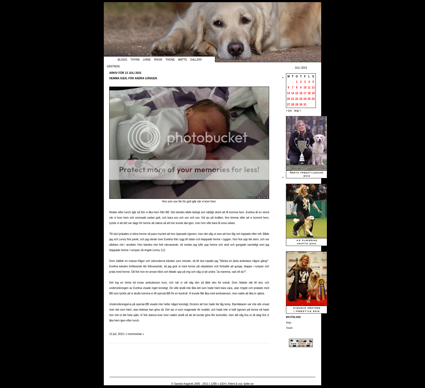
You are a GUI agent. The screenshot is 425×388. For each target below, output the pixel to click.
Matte (182, 59)
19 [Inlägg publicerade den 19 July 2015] (313, 93)
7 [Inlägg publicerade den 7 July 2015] (293, 87)
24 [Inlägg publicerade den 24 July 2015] (305, 98)
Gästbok (113, 66)
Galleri (196, 59)
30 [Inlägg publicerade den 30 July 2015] (300, 104)
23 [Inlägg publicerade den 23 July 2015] (300, 98)
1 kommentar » (135, 334)
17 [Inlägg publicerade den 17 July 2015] (305, 93)
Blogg (122, 59)
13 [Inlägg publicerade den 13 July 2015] (288, 93)
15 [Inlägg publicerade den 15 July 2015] (296, 93)
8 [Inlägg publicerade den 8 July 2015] (297, 87)
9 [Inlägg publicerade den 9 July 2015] (301, 87)
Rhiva (158, 59)
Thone (170, 59)
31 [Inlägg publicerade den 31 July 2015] (305, 104)
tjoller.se (249, 383)
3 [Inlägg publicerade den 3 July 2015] (305, 81)
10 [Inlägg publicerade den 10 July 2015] (305, 87)
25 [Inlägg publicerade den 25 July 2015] (309, 98)
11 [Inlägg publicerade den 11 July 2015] (309, 87)
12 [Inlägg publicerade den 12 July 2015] (313, 87)
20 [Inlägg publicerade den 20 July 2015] (288, 98)
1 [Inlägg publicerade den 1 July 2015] (297, 81)
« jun (289, 110)
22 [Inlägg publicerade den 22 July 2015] (296, 98)
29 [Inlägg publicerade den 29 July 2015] (296, 104)
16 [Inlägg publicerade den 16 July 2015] (300, 93)
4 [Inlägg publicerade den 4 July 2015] (309, 81)
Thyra (135, 59)
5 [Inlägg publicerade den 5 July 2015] (313, 81)
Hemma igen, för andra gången (133, 78)
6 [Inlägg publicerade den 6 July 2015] (288, 87)
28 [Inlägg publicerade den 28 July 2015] (292, 104)
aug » (297, 110)
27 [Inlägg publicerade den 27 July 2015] (288, 104)
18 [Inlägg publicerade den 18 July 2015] (309, 93)
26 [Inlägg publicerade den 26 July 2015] (313, 98)
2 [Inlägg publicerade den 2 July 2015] (301, 81)
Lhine (147, 59)
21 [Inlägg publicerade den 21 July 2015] (292, 98)
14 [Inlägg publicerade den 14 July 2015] (292, 93)
